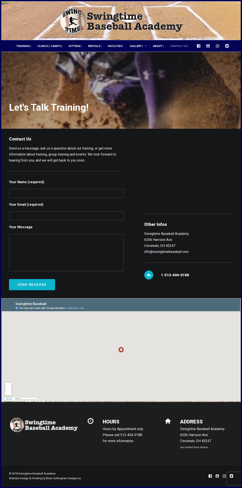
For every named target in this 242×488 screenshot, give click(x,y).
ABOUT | (158, 46)
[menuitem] (24, 46)
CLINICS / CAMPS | (50, 46)
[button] (199, 46)
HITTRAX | (75, 46)
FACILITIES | (115, 46)
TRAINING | (23, 46)
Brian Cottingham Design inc (63, 478)
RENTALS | (94, 46)
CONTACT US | (179, 46)
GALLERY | (138, 46)
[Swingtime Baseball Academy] (121, 20)
